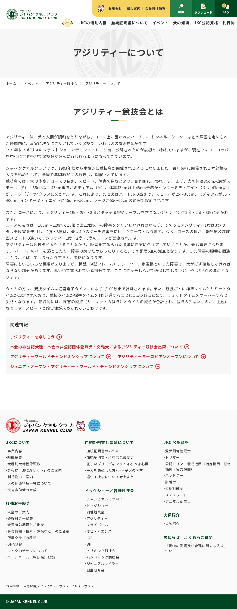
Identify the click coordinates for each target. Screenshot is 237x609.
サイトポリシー (86, 586)
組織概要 (14, 457)
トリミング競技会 (101, 550)
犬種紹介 (172, 523)
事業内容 (14, 450)
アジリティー (97, 518)
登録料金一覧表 (20, 518)
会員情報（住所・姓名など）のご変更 (38, 531)
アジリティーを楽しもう (32, 336)
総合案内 (133, 8)
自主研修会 (96, 570)
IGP (90, 537)
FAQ (226, 9)
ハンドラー (174, 475)
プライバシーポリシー (56, 586)
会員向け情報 (155, 8)
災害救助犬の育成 (22, 489)
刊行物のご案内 (20, 476)
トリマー (172, 457)
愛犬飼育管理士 (178, 450)
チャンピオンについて (105, 499)
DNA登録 (14, 544)
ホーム (68, 22)
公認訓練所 (174, 488)
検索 (181, 8)
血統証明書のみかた (103, 450)
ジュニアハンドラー (103, 563)
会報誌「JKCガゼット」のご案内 (34, 470)
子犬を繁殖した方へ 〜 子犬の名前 (115, 470)
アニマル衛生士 (178, 501)
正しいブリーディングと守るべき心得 (118, 463)
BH (89, 544)
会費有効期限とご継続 (25, 524)
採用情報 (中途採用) (21, 586)
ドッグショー (98, 505)
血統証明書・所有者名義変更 (110, 457)
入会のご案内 (18, 511)
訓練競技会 (96, 511)
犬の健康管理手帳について (29, 483)
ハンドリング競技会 (103, 557)
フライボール (98, 524)
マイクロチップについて (27, 550)
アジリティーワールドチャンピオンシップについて (57, 356)
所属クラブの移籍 (22, 537)
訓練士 (170, 481)
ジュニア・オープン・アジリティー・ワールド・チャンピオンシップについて (81, 366)
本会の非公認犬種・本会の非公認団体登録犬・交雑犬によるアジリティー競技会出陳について (96, 346)
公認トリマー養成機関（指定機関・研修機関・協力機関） (198, 466)
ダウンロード (203, 9)
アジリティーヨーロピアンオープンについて (158, 356)
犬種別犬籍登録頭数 (23, 463)
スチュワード (176, 494)
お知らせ (115, 8)
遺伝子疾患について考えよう (110, 476)
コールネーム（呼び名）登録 (31, 557)
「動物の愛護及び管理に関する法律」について (198, 548)
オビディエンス (99, 531)
